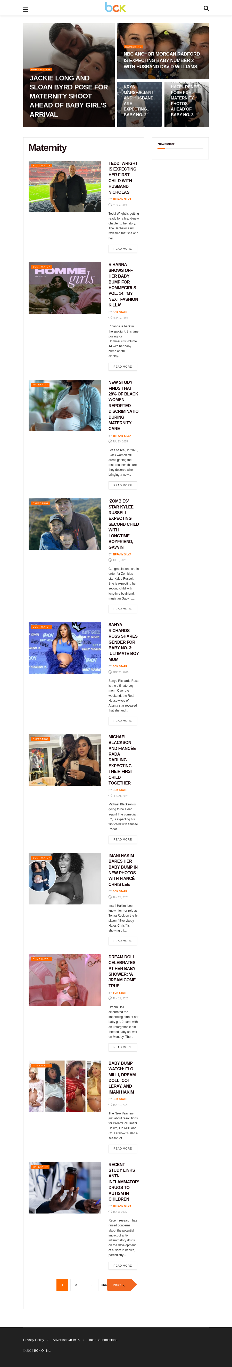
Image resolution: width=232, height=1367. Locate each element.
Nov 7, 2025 (118, 205)
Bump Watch (42, 71)
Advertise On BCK (66, 1340)
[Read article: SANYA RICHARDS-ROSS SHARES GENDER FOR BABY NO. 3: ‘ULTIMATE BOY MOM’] (65, 648)
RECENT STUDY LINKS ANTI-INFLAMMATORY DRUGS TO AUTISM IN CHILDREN (124, 1181)
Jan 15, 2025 (118, 1105)
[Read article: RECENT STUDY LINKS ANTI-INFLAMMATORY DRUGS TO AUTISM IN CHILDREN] (65, 1188)
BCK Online (42, 1351)
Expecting (134, 48)
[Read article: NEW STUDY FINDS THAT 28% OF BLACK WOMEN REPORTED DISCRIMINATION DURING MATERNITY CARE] (65, 405)
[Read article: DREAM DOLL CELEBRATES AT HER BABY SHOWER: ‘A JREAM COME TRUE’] (65, 980)
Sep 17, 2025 (118, 318)
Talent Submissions (102, 1340)
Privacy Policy (33, 1340)
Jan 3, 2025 (118, 1212)
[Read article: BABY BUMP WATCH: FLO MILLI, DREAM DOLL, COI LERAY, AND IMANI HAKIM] (65, 1086)
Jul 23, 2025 (118, 441)
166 (104, 1285)
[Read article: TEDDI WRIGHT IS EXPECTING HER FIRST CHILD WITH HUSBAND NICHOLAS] (65, 186)
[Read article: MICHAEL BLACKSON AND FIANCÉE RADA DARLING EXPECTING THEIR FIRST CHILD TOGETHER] (65, 760)
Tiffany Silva (122, 199)
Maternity (42, 384)
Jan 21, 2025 (118, 998)
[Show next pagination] (119, 1285)
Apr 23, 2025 (119, 672)
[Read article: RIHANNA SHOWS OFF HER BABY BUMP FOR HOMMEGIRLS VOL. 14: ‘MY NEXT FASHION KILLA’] (65, 287)
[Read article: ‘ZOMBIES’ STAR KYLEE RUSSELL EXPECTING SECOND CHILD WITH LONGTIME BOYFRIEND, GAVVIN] (65, 524)
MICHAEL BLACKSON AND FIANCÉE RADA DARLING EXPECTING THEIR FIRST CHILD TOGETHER (122, 760)
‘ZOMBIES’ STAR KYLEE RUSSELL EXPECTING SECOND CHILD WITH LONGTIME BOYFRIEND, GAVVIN (124, 524)
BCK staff (120, 312)
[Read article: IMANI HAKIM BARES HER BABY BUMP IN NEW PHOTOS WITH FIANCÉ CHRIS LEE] (65, 878)
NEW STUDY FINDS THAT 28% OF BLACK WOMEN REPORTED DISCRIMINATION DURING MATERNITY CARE (125, 405)
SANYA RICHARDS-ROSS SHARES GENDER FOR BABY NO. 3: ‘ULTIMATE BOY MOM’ (124, 641)
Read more (125, 248)
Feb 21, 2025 (118, 796)
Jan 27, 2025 (118, 897)
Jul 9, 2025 (117, 560)
